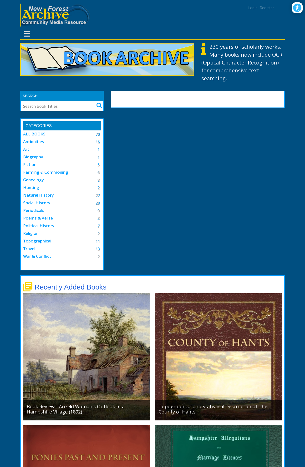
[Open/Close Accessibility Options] (297, 8)
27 (98, 195)
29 (98, 203)
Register (267, 8)
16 (98, 142)
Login (253, 8)
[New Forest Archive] (56, 15)
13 (98, 249)
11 (98, 241)
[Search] (55, 106)
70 (98, 134)
